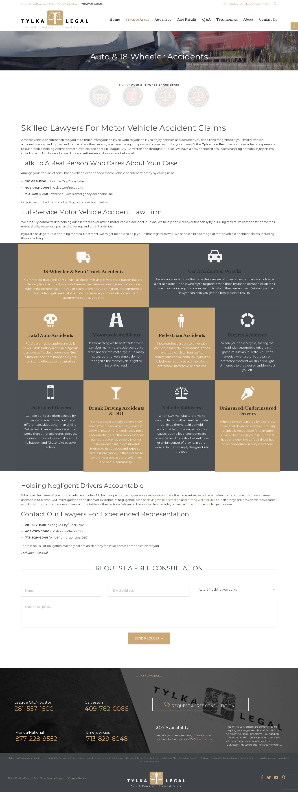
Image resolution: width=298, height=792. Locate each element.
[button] (294, 26)
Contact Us (204, 739)
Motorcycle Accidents (116, 335)
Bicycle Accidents (247, 335)
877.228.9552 (70, 3)
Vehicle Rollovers (181, 407)
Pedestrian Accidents (182, 348)
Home (123, 84)
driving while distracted (163, 500)
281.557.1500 (39, 3)
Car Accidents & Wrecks (214, 271)
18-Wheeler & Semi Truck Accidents (83, 282)
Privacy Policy (77, 778)
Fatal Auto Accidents (50, 348)
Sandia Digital (56, 778)
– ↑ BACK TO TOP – (149, 676)
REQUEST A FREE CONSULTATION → (248, 3)
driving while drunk (201, 500)
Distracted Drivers (50, 407)
